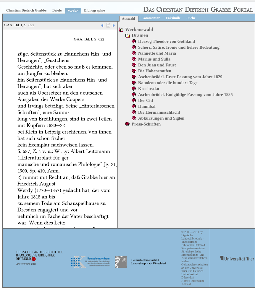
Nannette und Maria (157, 53)
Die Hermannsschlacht (159, 112)
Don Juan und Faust (157, 65)
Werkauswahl (139, 29)
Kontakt (186, 284)
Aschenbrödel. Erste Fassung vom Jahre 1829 (180, 76)
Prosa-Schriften (146, 124)
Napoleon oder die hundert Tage (168, 82)
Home (184, 280)
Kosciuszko (148, 88)
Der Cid (145, 100)
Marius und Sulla (154, 59)
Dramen (140, 35)
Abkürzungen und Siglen (161, 118)
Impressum (197, 280)
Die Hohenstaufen (154, 71)
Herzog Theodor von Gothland (166, 41)
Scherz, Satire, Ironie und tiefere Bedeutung (179, 47)
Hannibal (147, 106)
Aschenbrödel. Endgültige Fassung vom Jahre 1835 (185, 94)
